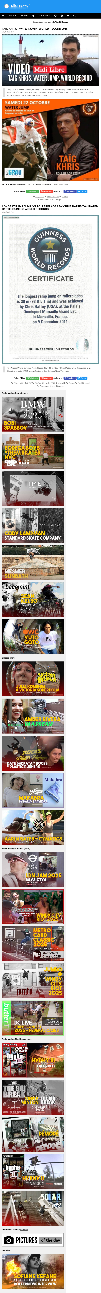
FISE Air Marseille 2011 (44, 383)
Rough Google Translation (39, 184)
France (65, 196)
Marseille (62, 383)
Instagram (47, 191)
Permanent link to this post (51, 199)
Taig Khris (11, 89)
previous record (72, 92)
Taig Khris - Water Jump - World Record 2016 (35, 28)
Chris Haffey (87, 92)
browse (24, 1229)
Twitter (83, 191)
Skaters (12, 15)
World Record (53, 196)
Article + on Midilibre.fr (14, 184)
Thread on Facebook (60, 184)
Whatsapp (33, 191)
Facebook (71, 191)
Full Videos (44, 15)
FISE (29, 383)
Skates (24, 15)
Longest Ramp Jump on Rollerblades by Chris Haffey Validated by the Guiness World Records (50, 207)
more (25, 393)
